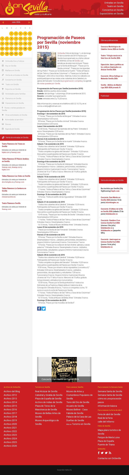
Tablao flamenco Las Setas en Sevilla (16, 176)
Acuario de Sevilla (75, 406)
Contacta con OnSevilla (109, 458)
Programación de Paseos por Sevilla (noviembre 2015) (61, 42)
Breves (6, 124)
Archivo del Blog (12, 391)
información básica (107, 406)
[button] (38, 369)
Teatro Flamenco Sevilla (11, 203)
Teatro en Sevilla (115, 6)
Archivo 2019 (10, 420)
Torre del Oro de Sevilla (77, 402)
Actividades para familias (14, 94)
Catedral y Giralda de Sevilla (48, 395)
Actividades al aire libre (12, 119)
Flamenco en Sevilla (11, 98)
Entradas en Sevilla (114, 2)
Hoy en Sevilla (9, 66)
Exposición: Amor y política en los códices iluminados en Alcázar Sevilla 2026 (112, 67)
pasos (101, 402)
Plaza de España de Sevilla (48, 398)
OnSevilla (61, 53)
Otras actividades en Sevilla (14, 115)
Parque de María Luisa (109, 437)
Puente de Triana (106, 444)
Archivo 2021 (10, 427)
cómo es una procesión (109, 398)
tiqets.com (6, 152)
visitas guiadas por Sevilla (49, 83)
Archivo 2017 (10, 413)
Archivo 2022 (10, 431)
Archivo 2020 (10, 424)
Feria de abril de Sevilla (109, 414)
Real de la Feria (105, 418)
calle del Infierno (106, 421)
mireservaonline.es (8, 197)
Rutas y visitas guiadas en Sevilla (13, 109)
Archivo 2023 (10, 435)
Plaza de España (106, 441)
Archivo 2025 (10, 442)
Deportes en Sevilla (11, 89)
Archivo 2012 (10, 395)
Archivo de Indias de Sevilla (48, 402)
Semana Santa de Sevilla (110, 391)
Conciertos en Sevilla (112, 10)
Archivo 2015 (10, 406)
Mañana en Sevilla (11, 70)
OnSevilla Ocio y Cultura (13, 61)
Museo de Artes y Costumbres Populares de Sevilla (79, 395)
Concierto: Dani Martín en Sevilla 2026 (60, 379)
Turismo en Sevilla (81, 424)
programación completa (72, 81)
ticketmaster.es (112, 214)
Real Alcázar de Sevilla (46, 391)
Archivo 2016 (10, 409)
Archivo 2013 (10, 398)
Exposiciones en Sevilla (111, 13)
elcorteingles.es (7, 182)
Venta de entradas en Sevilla (15, 75)
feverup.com (15, 152)
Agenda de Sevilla (11, 129)
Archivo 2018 (10, 416)
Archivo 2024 (10, 438)
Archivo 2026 (10, 445)
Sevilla (77, 61)
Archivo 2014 (10, 402)
